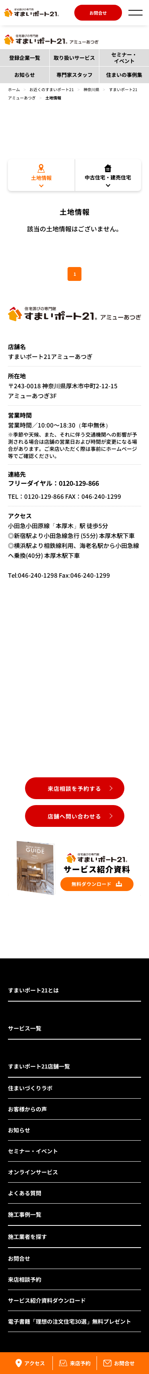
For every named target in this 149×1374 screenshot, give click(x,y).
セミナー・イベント (124, 58)
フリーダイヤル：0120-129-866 (53, 483)
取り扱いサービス (74, 57)
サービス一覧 (24, 1028)
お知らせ (24, 74)
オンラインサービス (33, 1172)
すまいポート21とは (33, 990)
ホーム (14, 89)
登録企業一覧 (24, 57)
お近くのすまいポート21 (51, 89)
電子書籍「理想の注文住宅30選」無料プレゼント (69, 1321)
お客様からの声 (27, 1109)
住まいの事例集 (124, 74)
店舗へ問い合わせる (74, 816)
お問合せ (98, 13)
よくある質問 (24, 1193)
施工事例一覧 (24, 1214)
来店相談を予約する (74, 788)
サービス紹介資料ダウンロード (47, 1300)
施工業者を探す (27, 1236)
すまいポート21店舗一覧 (39, 1066)
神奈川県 (91, 89)
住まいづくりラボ (30, 1088)
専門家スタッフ (74, 74)
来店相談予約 (24, 1279)
